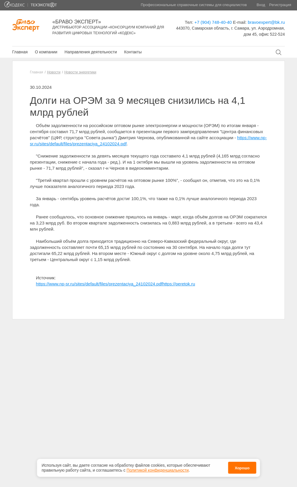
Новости (53, 72)
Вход (261, 5)
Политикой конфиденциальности (157, 469)
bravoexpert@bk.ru (266, 22)
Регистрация (280, 5)
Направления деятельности (91, 52)
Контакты (133, 52)
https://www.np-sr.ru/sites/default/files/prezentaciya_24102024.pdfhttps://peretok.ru (115, 283)
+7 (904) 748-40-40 (213, 22)
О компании (46, 52)
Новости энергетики (80, 72)
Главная (20, 52)
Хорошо (242, 467)
